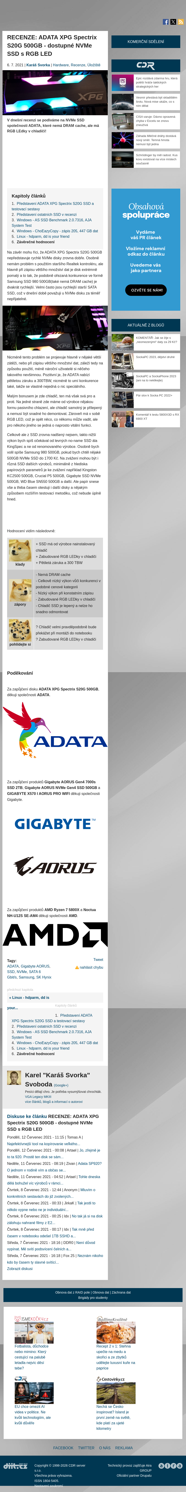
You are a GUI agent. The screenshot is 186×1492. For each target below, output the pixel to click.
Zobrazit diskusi (20, 1269)
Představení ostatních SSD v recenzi (47, 215)
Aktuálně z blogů (146, 325)
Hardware (61, 65)
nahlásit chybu (91, 967)
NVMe (22, 972)
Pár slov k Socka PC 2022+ (154, 395)
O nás (105, 1448)
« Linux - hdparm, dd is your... (28, 1003)
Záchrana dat (121, 1292)
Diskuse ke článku (27, 1116)
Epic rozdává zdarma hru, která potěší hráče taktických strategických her (157, 82)
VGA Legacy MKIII (38, 1097)
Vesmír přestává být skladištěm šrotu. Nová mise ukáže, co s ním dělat (156, 101)
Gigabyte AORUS (35, 966)
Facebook (63, 1448)
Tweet (98, 960)
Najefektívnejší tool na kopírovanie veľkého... (43, 1144)
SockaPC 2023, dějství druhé (155, 357)
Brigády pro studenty (93, 1297)
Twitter (86, 1448)
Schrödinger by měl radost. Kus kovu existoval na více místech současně (157, 159)
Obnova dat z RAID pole (72, 1292)
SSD (11, 972)
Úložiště (93, 65)
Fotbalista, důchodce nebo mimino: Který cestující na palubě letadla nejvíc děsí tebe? (32, 1357)
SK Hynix (43, 977)
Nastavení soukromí (48, 1486)
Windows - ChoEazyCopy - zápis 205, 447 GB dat (57, 231)
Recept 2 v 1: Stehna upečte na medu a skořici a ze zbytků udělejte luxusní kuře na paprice (116, 1357)
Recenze (78, 65)
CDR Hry (145, 65)
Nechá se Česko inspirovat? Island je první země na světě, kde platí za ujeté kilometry (114, 1418)
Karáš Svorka (38, 65)
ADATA (13, 966)
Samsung (26, 977)
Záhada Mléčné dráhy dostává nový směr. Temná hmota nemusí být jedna (156, 140)
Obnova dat (101, 1292)
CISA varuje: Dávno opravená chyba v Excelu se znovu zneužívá (155, 121)
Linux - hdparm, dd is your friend (43, 236)
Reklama (124, 1448)
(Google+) (61, 1085)
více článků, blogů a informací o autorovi (54, 1102)
